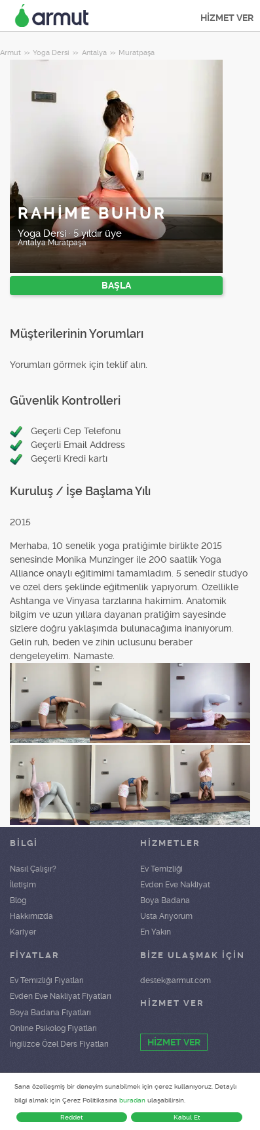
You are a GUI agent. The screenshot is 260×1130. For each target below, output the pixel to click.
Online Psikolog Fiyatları (53, 1028)
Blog (18, 900)
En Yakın (155, 932)
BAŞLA (116, 285)
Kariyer (23, 932)
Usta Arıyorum (166, 916)
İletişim (23, 884)
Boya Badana (165, 900)
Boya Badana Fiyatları (50, 1012)
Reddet (71, 1117)
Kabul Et (187, 1117)
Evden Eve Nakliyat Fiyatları (60, 996)
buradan (132, 1100)
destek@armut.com (175, 980)
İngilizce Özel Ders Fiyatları (59, 1044)
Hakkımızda (31, 916)
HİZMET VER (226, 17)
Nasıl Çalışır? (33, 869)
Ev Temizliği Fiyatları (47, 980)
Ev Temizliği (161, 869)
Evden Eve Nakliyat (175, 884)
